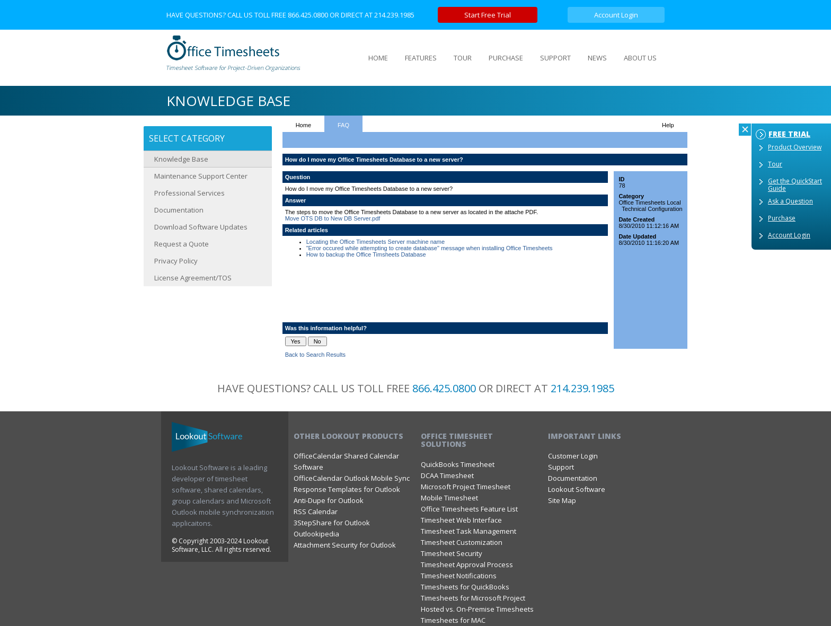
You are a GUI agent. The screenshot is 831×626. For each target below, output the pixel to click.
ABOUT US (640, 58)
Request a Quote (181, 244)
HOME (378, 58)
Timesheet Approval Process (467, 564)
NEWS (597, 58)
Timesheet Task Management (468, 531)
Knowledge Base (181, 159)
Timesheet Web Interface (461, 520)
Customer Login (573, 456)
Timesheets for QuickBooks (465, 587)
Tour (775, 164)
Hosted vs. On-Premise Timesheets (477, 609)
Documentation (179, 210)
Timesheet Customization (461, 542)
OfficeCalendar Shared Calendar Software (346, 461)
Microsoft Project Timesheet (465, 486)
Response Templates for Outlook (347, 489)
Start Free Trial (487, 15)
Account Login (616, 15)
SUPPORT (555, 58)
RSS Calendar (316, 511)
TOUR (463, 58)
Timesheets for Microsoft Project (473, 598)
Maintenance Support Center (200, 176)
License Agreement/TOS (193, 278)
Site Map (562, 500)
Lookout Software (576, 489)
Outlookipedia (316, 534)
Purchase (781, 218)
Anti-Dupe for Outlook (329, 500)
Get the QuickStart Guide (795, 185)
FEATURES (421, 58)
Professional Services (189, 193)
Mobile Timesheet (449, 497)
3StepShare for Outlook (332, 522)
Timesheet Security (451, 553)
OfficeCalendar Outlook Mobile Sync (352, 478)
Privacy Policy (176, 261)
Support (561, 467)
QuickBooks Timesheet (457, 464)
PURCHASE (506, 58)
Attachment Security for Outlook (345, 545)
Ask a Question (790, 201)
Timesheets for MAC (453, 620)
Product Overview (794, 147)
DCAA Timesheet (447, 475)
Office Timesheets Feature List (469, 509)
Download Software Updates (200, 227)
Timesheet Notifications (459, 575)
